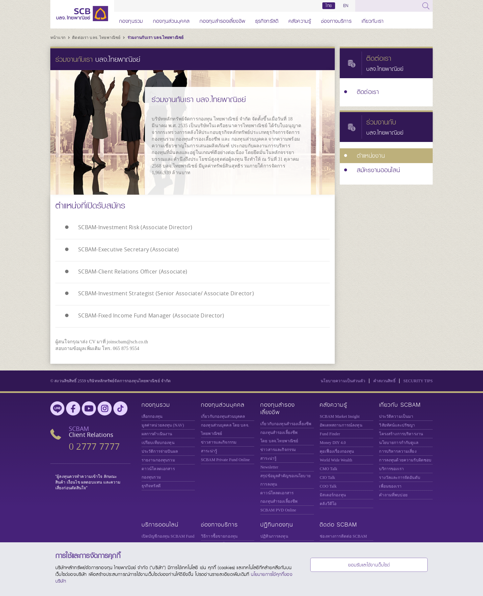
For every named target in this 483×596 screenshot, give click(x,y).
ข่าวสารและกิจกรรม (218, 441)
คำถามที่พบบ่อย (393, 493)
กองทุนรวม (131, 20)
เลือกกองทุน (152, 415)
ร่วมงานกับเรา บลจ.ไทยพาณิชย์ (155, 37)
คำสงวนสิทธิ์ (384, 379)
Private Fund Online (225, 458)
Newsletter (269, 465)
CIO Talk (327, 476)
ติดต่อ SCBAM (338, 523)
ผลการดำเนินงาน (157, 432)
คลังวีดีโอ (328, 502)
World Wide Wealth (336, 458)
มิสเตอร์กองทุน (333, 493)
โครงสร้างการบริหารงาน (401, 432)
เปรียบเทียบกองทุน (158, 441)
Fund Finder (330, 432)
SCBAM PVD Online (278, 508)
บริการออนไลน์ (160, 523)
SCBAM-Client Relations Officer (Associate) (132, 271)
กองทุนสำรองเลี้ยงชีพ (222, 20)
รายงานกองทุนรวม (158, 458)
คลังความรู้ (299, 20)
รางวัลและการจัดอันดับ (399, 476)
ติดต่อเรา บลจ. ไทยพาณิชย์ (96, 37)
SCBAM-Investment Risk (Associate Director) (135, 227)
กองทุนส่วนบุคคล (171, 20)
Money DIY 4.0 (333, 441)
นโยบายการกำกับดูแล (398, 441)
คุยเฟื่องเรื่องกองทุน (337, 450)
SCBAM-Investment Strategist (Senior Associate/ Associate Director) (166, 292)
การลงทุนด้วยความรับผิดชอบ (405, 458)
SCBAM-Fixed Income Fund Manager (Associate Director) (151, 314)
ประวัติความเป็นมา (396, 415)
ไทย (329, 5)
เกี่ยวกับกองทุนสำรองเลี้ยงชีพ (285, 422)
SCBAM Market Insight (340, 415)
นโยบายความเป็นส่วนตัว (343, 379)
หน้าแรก (58, 37)
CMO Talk (328, 467)
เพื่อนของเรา (390, 485)
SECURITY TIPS (418, 379)
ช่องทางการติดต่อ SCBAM (343, 535)
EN (345, 5)
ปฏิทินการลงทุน (274, 535)
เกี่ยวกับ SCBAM (400, 403)
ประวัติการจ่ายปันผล (160, 450)
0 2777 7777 (94, 445)
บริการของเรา (391, 467)
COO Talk (328, 485)
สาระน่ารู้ (209, 449)
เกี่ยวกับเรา (372, 20)
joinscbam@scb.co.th (127, 340)
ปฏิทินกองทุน (276, 523)
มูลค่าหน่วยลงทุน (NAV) (163, 423)
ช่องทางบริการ (336, 20)
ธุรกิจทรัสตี (266, 20)
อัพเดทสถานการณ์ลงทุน (341, 423)
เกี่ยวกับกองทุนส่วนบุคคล (223, 415)
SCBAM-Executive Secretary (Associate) (128, 249)
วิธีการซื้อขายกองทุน (219, 535)
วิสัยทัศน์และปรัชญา (397, 423)
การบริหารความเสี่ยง (397, 450)
